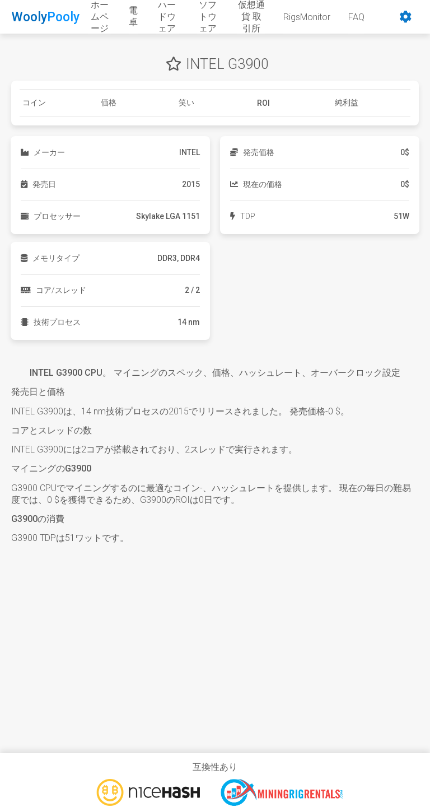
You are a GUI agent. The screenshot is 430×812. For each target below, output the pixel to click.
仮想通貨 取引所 (251, 17)
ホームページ (100, 17)
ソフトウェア (208, 17)
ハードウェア (167, 17)
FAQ (356, 17)
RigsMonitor (306, 17)
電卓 (133, 16)
